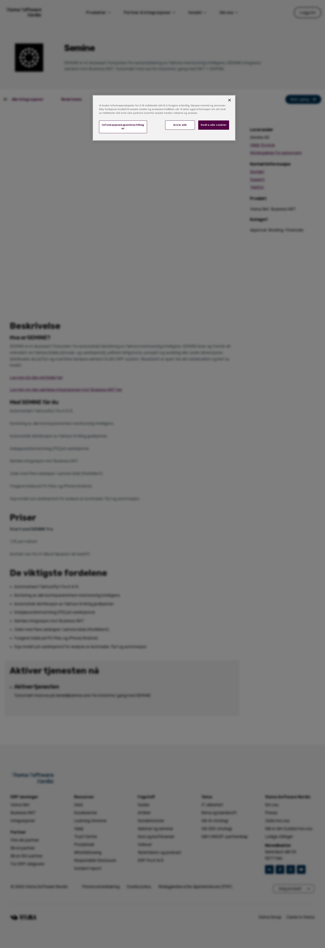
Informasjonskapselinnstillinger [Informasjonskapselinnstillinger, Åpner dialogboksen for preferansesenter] (123, 126)
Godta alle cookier (214, 124)
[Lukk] (229, 100)
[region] (164, 118)
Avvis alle (180, 124)
